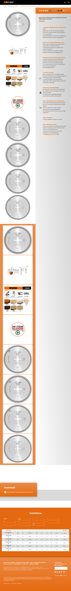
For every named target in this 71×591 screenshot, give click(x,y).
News (27, 562)
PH (4, 521)
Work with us (17, 564)
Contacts (25, 564)
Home (5, 6)
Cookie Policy (14, 583)
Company (12, 562)
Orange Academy (34, 564)
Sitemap (19, 583)
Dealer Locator (20, 562)
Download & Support (40, 562)
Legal (31, 562)
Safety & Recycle (8, 564)
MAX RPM (34, 524)
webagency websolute (61, 575)
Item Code (19, 518)
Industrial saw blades (13, 6)
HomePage (6, 562)
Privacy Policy (7, 583)
